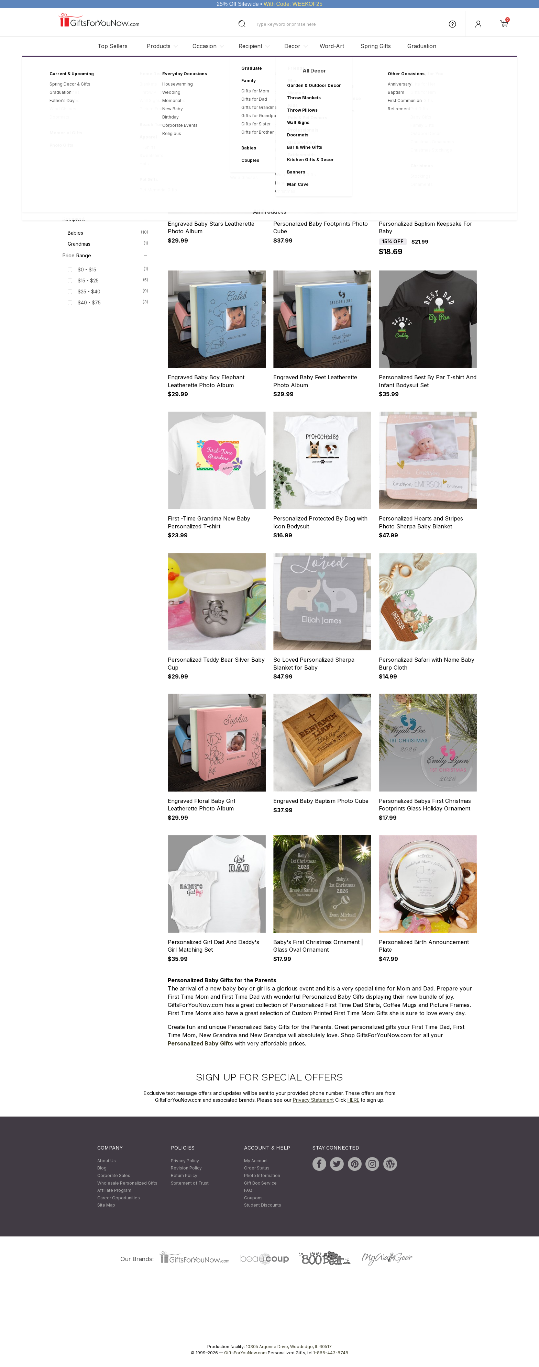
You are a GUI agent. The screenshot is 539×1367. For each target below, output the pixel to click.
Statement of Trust (190, 1183)
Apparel (108, 148)
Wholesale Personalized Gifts (127, 1183)
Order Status (257, 1168)
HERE (354, 1100)
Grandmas (108, 243)
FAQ (248, 1190)
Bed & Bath (108, 159)
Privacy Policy (185, 1160)
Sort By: (382, 106)
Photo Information (262, 1175)
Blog (102, 1168)
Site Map (106, 1205)
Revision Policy (186, 1168)
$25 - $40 (89, 292)
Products (158, 46)
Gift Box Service (260, 1183)
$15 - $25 (88, 281)
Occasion (204, 46)
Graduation (421, 46)
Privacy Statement (313, 1100)
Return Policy (184, 1175)
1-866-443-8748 (330, 1352)
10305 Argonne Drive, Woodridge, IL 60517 (289, 1346)
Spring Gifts (376, 46)
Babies (108, 232)
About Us (106, 1160)
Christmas (108, 196)
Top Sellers (113, 46)
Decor (292, 46)
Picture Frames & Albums (108, 137)
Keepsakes (108, 126)
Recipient (250, 46)
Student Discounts (262, 1205)
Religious (108, 207)
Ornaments (108, 170)
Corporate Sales (113, 1175)
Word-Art (332, 46)
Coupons (253, 1197)
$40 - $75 (89, 303)
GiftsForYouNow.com (245, 1352)
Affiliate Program (114, 1190)
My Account (256, 1160)
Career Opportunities (118, 1197)
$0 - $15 (87, 270)
